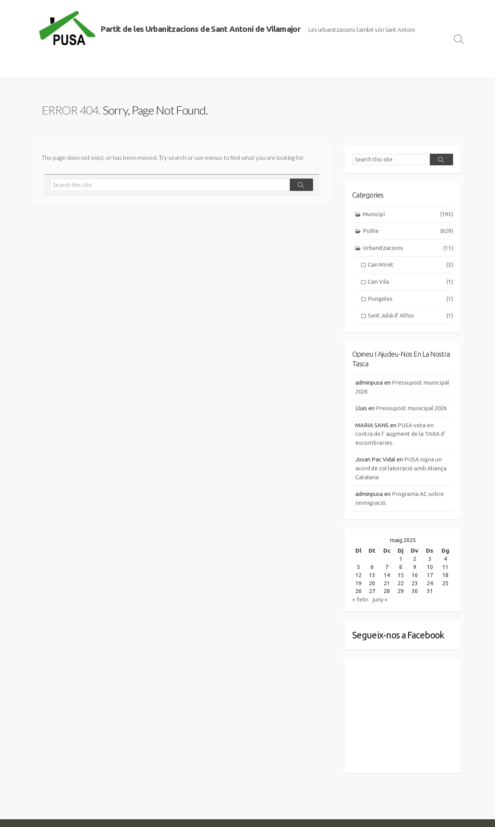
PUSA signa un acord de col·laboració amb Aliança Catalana (401, 469)
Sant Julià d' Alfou (410, 316)
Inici (40, 67)
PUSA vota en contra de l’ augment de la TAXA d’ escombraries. (400, 434)
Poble (408, 231)
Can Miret (410, 265)
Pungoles (410, 299)
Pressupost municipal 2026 (412, 409)
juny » (380, 600)
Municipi (408, 214)
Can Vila (410, 282)
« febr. (360, 600)
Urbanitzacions (408, 248)
